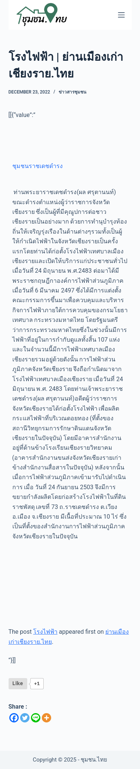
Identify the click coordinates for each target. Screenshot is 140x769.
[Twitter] (24, 717)
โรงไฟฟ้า (45, 631)
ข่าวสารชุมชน (72, 92)
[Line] (35, 717)
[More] (46, 717)
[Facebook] (14, 717)
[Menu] (121, 15)
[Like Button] (18, 683)
